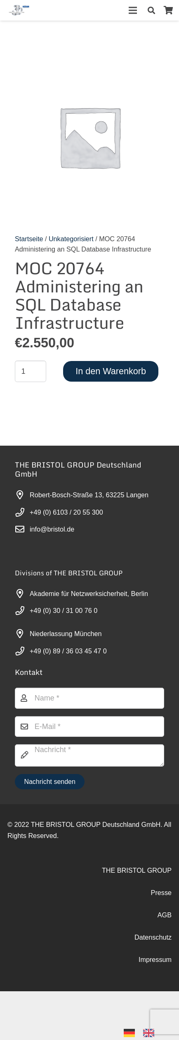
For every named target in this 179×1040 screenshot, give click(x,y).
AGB (165, 915)
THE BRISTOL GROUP (137, 870)
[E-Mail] (89, 726)
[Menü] (133, 10)
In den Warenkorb (110, 371)
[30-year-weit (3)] (18, 10)
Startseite (29, 238)
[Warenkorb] (168, 10)
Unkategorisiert (71, 238)
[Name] (89, 698)
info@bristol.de (52, 529)
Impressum (155, 959)
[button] (151, 10)
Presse (161, 892)
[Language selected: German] (143, 1032)
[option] (151, 1033)
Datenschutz (153, 937)
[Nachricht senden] (50, 781)
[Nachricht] (89, 755)
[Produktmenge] (30, 371)
